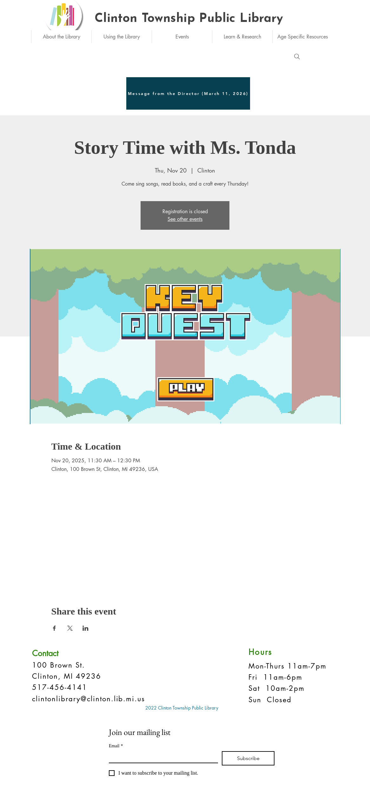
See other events (185, 219)
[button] (61, 36)
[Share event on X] (70, 628)
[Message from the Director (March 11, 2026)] (188, 93)
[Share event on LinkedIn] (86, 628)
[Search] (297, 56)
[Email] (161, 757)
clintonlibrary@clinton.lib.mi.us (88, 698)
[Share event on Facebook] (54, 628)
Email (116, 746)
